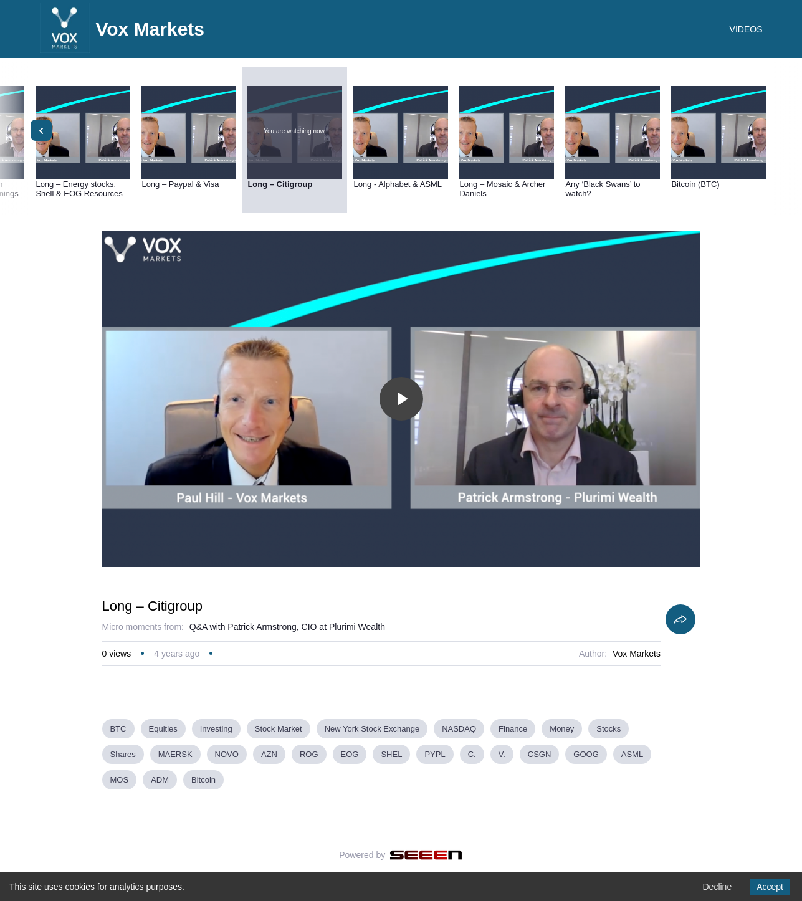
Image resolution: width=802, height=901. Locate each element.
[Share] (680, 619)
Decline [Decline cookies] (717, 887)
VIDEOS (746, 29)
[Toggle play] (401, 399)
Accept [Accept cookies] (770, 887)
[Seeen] (426, 854)
